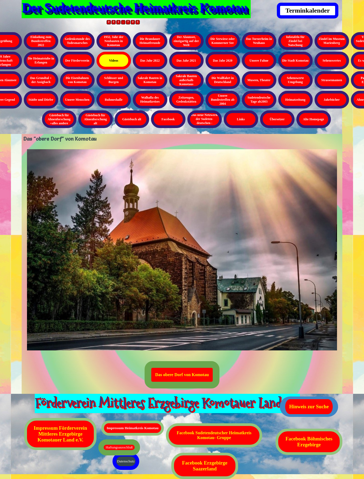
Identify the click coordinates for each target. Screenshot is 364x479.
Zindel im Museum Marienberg (331, 41)
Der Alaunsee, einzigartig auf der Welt (186, 41)
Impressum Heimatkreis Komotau (132, 428)
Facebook (168, 119)
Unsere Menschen (77, 100)
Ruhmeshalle (114, 100)
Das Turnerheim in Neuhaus (259, 41)
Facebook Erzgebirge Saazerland (204, 465)
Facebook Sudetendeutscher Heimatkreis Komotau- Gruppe (214, 435)
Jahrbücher (332, 100)
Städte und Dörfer (40, 100)
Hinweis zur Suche (309, 406)
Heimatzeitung (295, 100)
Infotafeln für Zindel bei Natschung (295, 41)
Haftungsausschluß (119, 447)
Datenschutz (126, 461)
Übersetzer (277, 119)
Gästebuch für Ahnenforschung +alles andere (59, 119)
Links (241, 119)
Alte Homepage (313, 119)
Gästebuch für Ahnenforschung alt (95, 119)
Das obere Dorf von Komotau (182, 374)
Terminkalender (307, 10)
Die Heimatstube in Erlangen (41, 60)
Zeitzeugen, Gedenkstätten (186, 99)
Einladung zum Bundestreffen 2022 (40, 41)
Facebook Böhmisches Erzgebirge (308, 441)
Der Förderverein (77, 60)
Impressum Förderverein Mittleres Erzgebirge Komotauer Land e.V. (60, 434)
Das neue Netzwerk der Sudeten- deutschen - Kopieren (204, 121)
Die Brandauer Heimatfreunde (150, 41)
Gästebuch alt (131, 119)
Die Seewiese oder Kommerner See (222, 41)
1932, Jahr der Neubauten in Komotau (113, 41)
